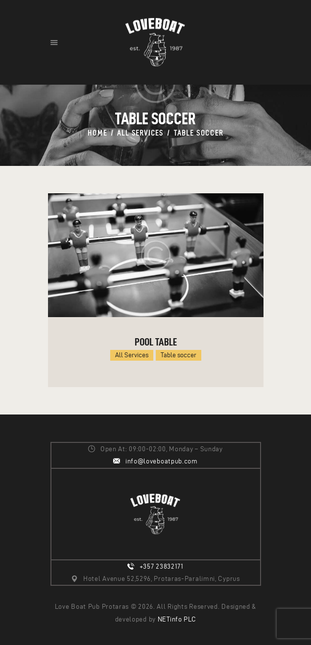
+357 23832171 (162, 566)
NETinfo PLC (177, 619)
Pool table (156, 341)
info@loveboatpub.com (161, 461)
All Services (140, 133)
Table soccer (178, 355)
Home (97, 133)
